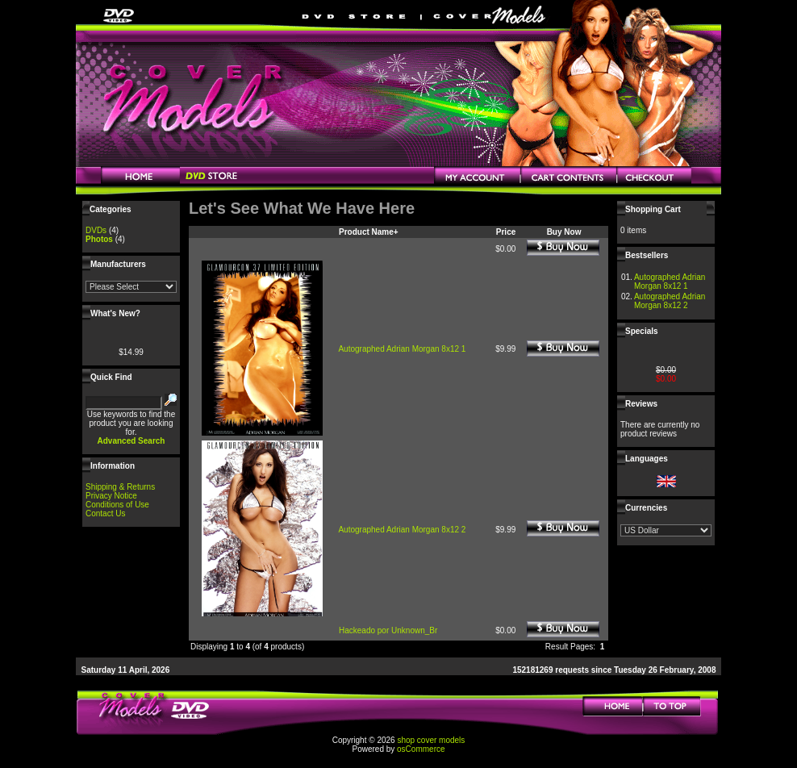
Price (505, 231)
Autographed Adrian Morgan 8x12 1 (401, 348)
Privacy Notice (111, 495)
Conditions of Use (117, 504)
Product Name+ (368, 231)
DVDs (96, 230)
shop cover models (431, 740)
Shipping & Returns (120, 486)
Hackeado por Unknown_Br (388, 630)
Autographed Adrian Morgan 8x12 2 (401, 529)
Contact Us (105, 513)
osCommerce (420, 749)
